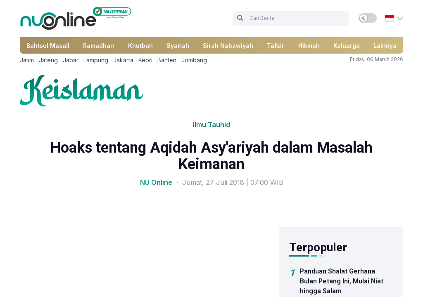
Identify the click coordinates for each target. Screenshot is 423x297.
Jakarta (123, 60)
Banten (166, 60)
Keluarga (346, 45)
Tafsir (275, 45)
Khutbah (140, 45)
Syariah (177, 45)
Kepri (145, 60)
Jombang (194, 60)
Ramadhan (98, 45)
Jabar (70, 60)
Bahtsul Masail (47, 45)
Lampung (95, 60)
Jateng (48, 60)
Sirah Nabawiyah (228, 45)
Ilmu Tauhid (211, 124)
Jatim (27, 60)
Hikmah (309, 45)
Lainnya (385, 45)
